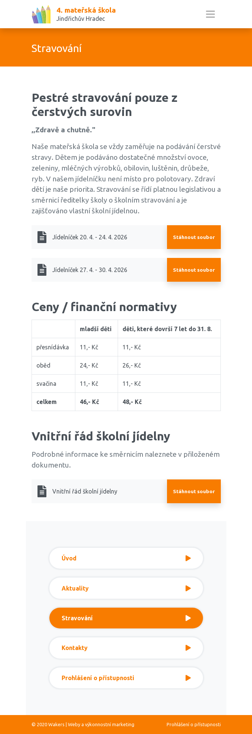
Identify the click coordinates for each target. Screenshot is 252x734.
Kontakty (126, 647)
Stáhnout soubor (194, 237)
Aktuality (126, 588)
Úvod (126, 558)
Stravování (126, 618)
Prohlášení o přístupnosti (126, 678)
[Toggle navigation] (210, 14)
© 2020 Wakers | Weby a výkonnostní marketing (83, 724)
